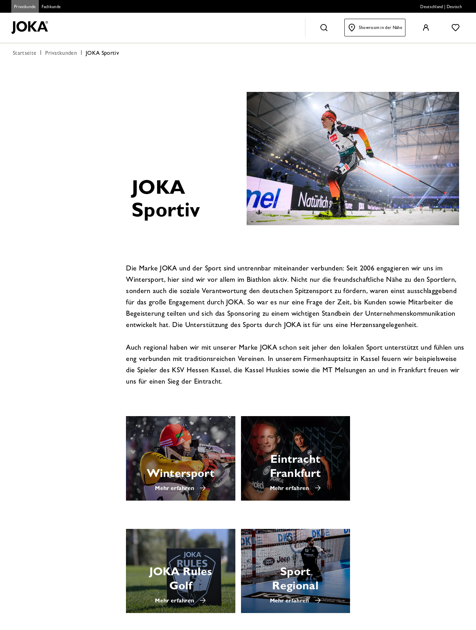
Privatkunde (25, 7)
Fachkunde (51, 7)
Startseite (24, 54)
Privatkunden (61, 54)
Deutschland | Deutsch (441, 7)
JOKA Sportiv (102, 54)
